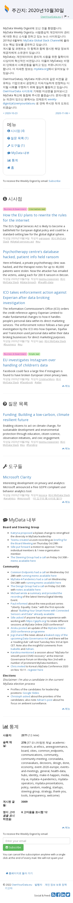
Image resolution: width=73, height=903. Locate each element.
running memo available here (39, 575)
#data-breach (28, 282)
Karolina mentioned (22, 652)
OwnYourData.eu (22, 884)
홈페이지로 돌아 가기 (19, 873)
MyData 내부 (18, 153)
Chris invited (18, 666)
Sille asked (17, 617)
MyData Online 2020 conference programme (38, 629)
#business (10, 344)
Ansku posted (19, 628)
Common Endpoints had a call (28, 572)
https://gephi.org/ (36, 621)
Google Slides (31, 693)
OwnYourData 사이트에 (18, 91)
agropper (44, 238)
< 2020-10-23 (10, 113)
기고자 (8, 888)
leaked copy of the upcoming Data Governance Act (39, 636)
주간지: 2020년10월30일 (38, 10)
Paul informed (19, 603)
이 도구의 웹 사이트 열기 (47, 498)
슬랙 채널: (7, 743)
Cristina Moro (47, 379)
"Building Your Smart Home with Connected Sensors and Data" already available (40, 612)
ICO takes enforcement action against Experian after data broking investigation (35, 297)
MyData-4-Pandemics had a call (29, 579)
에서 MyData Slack (55, 341)
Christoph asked (20, 696)
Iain (41, 341)
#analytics (10, 498)
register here (35, 670)
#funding (31, 445)
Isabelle (15, 649)
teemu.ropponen (49, 279)
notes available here (28, 589)
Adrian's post (44, 700)
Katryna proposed (21, 533)
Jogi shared (17, 635)
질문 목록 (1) (17, 138)
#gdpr (38, 382)
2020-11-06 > (62, 113)
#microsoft (23, 498)
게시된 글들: (9, 803)
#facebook (26, 382)
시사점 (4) (16, 131)
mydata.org (41, 69)
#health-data (45, 282)
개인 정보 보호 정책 (56, 884)
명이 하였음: (9, 815)
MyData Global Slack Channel (41, 40)
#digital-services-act (22, 241)
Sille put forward (20, 547)
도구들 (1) (16, 145)
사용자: (7, 735)
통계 (12, 160)
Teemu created (20, 540)
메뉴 (66, 386)
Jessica (43, 495)
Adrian (30, 649)
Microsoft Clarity (17, 477)
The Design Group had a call (27, 586)
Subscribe (55, 181)
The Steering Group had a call (28, 557)
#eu (38, 241)
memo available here (23, 560)
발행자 (38, 884)
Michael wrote (19, 593)
